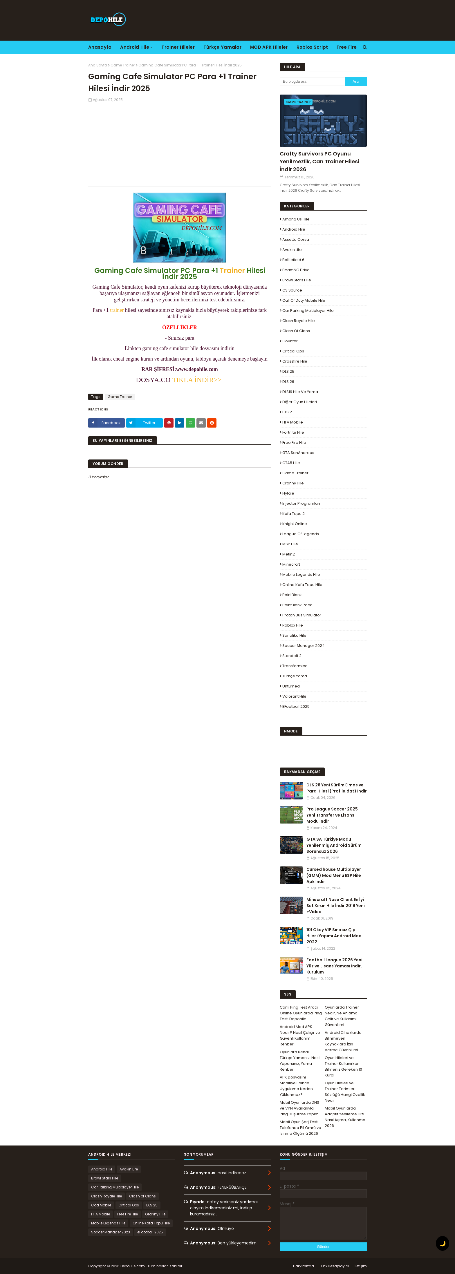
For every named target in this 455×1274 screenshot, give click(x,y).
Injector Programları (301, 503)
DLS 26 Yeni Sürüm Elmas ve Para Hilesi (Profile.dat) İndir (336, 788)
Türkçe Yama (294, 676)
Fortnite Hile (293, 432)
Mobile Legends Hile (301, 574)
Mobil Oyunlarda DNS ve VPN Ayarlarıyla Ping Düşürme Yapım (299, 1108)
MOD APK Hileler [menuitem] (269, 47)
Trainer (232, 270)
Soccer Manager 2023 (110, 1232)
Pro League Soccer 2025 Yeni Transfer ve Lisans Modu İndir (332, 815)
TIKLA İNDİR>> (197, 379)
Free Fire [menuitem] (347, 47)
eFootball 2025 (296, 706)
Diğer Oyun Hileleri (299, 402)
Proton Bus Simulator (301, 615)
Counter (290, 341)
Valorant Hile (294, 696)
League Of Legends (300, 534)
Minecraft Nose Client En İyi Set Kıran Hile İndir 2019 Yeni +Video (335, 906)
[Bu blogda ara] (312, 81)
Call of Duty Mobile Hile (303, 300)
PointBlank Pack (297, 605)
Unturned (291, 686)
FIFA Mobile (292, 422)
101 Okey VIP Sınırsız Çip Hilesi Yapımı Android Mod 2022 (334, 936)
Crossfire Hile (294, 361)
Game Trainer (123, 65)
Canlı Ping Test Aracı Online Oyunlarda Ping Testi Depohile (301, 1013)
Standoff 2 (291, 655)
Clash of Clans (296, 331)
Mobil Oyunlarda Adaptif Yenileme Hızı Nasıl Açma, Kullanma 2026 (345, 1116)
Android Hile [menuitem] (134, 47)
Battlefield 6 (293, 260)
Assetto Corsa (295, 239)
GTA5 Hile (291, 463)
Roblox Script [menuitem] (312, 47)
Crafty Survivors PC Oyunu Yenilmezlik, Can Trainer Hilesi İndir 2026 (319, 161)
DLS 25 (288, 371)
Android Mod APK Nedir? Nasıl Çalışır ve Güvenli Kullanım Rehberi (300, 1035)
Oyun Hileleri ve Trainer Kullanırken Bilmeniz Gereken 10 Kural (343, 1066)
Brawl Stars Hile (296, 280)
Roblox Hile (292, 625)
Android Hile (293, 229)
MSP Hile (290, 544)
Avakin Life (292, 249)
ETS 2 (287, 412)
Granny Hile (293, 483)
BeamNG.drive (296, 270)
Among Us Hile (296, 219)
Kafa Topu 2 (293, 513)
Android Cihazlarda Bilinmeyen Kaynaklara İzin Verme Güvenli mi (343, 1041)
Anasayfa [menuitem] (99, 47)
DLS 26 (288, 381)
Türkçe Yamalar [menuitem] (222, 47)
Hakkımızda (303, 1266)
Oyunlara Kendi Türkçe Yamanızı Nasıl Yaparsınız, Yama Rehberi (300, 1060)
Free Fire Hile (294, 442)
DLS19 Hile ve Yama (300, 391)
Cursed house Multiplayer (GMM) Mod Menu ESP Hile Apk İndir (333, 875)
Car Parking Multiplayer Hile (308, 310)
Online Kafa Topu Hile (302, 584)
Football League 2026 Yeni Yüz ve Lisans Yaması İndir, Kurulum (334, 966)
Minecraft (291, 564)
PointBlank (292, 595)
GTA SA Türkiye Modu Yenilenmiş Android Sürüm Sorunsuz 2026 (334, 845)
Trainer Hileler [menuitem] (178, 47)
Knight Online (294, 523)
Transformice (295, 666)
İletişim (361, 1266)
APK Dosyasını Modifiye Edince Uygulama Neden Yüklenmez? (296, 1085)
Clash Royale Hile (298, 320)
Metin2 (288, 554)
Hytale (288, 493)
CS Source (292, 290)
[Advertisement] (179, 143)
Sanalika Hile (294, 635)
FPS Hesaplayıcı (335, 1266)
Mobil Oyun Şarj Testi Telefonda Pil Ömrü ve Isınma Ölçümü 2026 (300, 1127)
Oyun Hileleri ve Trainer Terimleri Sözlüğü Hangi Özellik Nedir (345, 1091)
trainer (117, 310)
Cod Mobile (101, 1205)
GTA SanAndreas (298, 452)
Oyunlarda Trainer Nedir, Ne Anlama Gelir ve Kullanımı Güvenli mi (342, 1016)
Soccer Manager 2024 (303, 645)
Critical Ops (293, 351)
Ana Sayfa (97, 65)
